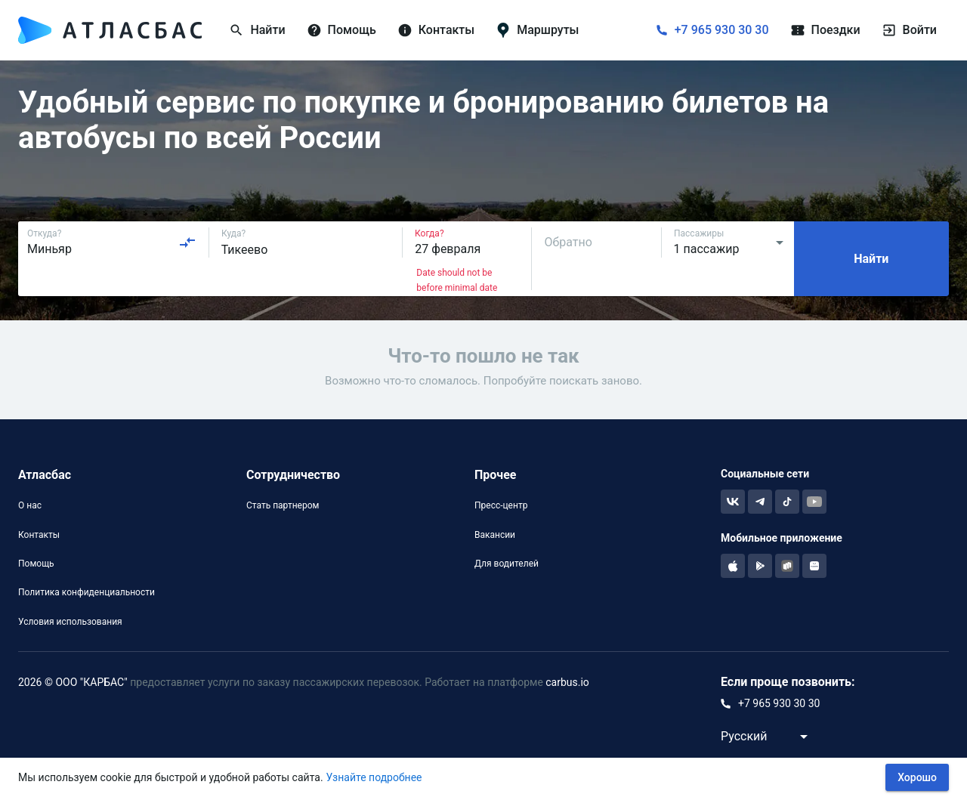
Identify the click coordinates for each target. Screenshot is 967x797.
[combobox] (111, 242)
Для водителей (506, 563)
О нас (30, 505)
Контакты (39, 535)
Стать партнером (282, 505)
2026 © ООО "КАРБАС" (73, 682)
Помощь (36, 563)
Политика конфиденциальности (86, 592)
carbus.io (567, 682)
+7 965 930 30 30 (722, 30)
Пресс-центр (500, 505)
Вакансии (494, 535)
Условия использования (70, 621)
